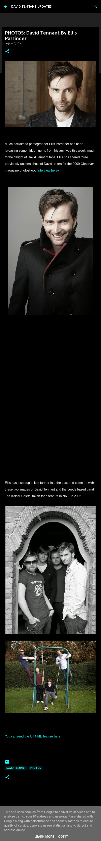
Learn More (44, 837)
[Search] (95, 6)
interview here (48, 170)
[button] (7, 51)
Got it (63, 837)
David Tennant (16, 768)
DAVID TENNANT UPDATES (31, 6)
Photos (35, 768)
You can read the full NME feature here (32, 736)
